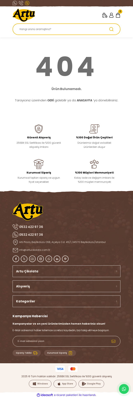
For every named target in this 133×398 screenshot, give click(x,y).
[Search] (66, 29)
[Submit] (113, 341)
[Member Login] (111, 15)
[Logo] (24, 15)
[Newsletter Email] (66, 341)
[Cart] (118, 15)
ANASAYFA (84, 100)
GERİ (50, 100)
